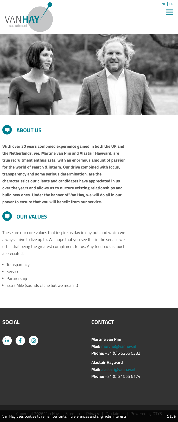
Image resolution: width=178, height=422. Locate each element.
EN (171, 4)
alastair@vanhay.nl (118, 369)
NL (164, 4)
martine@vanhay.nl (118, 346)
